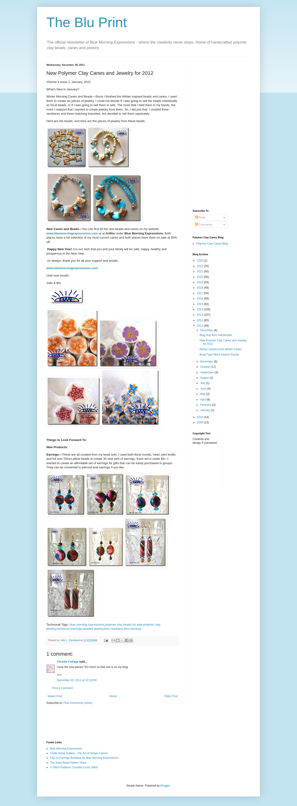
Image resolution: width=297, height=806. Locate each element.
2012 (200, 320)
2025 (200, 260)
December (207, 330)
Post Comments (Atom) (77, 703)
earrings (76, 628)
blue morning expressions (86, 624)
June (203, 388)
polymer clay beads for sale (123, 624)
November (207, 361)
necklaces (63, 628)
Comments (203, 224)
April (203, 399)
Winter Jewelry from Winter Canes (221, 349)
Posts (200, 217)
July (203, 383)
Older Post (171, 696)
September (207, 372)
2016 (200, 298)
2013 (200, 314)
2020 (200, 277)
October (205, 366)
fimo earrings (132, 628)
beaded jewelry (93, 628)
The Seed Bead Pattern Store (68, 762)
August (205, 377)
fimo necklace (113, 628)
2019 (200, 282)
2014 (200, 309)
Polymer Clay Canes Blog (212, 243)
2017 (200, 293)
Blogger (165, 785)
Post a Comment (62, 688)
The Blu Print (86, 22)
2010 (200, 417)
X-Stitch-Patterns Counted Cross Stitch (74, 767)
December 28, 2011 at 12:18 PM (77, 680)
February (206, 404)
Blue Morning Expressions (66, 748)
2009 (200, 422)
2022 (200, 266)
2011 (200, 325)
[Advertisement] (222, 132)
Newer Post (55, 696)
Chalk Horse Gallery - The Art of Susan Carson (79, 753)
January (205, 410)
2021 (200, 271)
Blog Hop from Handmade (216, 335)
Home (113, 696)
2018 (200, 287)
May (203, 394)
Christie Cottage (67, 661)
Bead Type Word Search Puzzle (219, 354)
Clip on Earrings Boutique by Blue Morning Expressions (84, 757)
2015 (200, 304)
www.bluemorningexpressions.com (72, 233)
